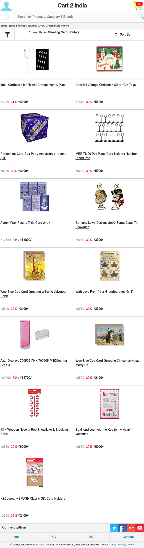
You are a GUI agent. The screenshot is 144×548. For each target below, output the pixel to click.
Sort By (122, 35)
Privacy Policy (126, 544)
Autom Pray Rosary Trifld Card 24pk (25, 222)
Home (4, 25)
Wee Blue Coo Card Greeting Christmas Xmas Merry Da (107, 363)
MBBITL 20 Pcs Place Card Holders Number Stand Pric (106, 156)
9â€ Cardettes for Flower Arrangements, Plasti (33, 85)
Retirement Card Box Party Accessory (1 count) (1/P (33, 156)
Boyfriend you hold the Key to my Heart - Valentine (104, 432)
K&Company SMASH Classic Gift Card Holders (32, 498)
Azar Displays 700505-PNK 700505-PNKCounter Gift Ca (33, 363)
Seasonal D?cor (36, 25)
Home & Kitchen (17, 25)
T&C (53, 537)
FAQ (91, 537)
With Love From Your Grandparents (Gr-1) (104, 291)
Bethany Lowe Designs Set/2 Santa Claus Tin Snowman (107, 225)
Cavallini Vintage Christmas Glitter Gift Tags (106, 85)
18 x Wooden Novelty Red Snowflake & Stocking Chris (34, 432)
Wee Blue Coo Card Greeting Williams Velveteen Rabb (33, 294)
